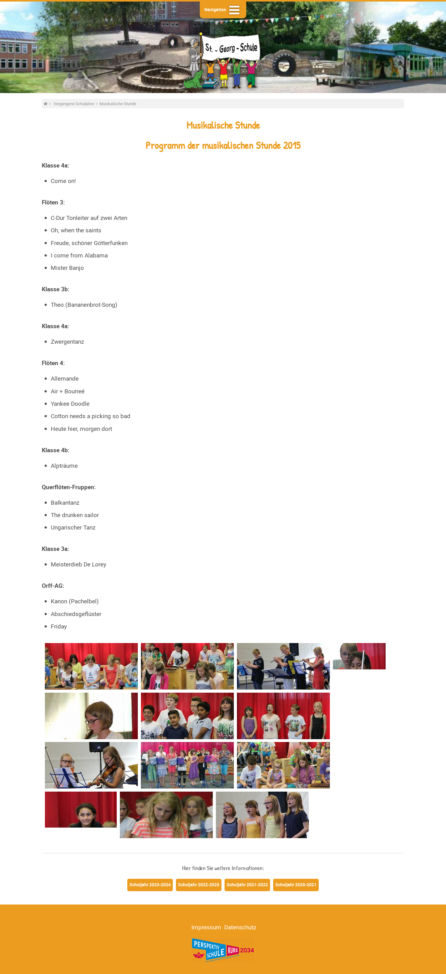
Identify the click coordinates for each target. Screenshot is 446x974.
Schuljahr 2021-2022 (247, 884)
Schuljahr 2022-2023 (198, 884)
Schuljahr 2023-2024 (150, 884)
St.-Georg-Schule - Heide (223, 60)
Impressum (206, 927)
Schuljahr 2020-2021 (296, 884)
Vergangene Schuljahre (74, 103)
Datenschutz (240, 927)
